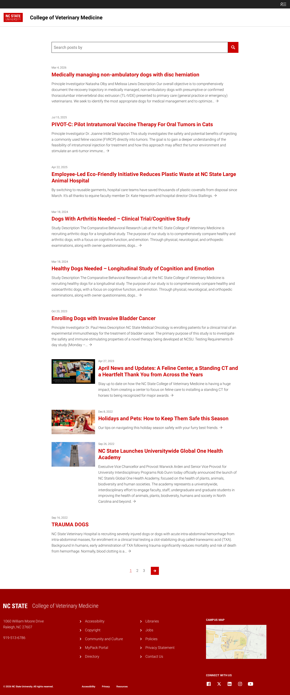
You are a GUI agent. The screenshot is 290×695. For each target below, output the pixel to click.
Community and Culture (104, 639)
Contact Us (154, 656)
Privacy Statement (160, 647)
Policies (151, 639)
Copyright (92, 630)
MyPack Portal (96, 647)
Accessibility (95, 621)
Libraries (152, 621)
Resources (122, 686)
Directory (92, 656)
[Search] (233, 47)
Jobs (149, 630)
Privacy (106, 686)
